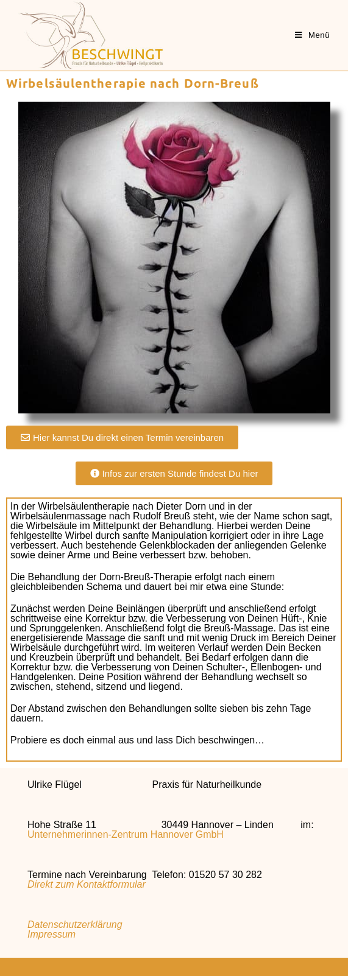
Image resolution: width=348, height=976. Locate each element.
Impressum (51, 934)
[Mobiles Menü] (312, 35)
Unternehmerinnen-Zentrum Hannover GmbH (125, 834)
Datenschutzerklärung (77, 924)
